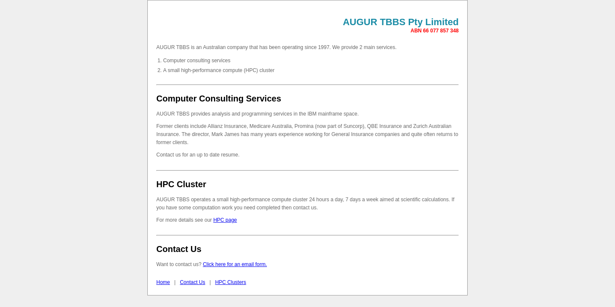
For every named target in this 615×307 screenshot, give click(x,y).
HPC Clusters (230, 282)
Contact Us (192, 282)
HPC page (225, 220)
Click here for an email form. (235, 264)
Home (163, 282)
